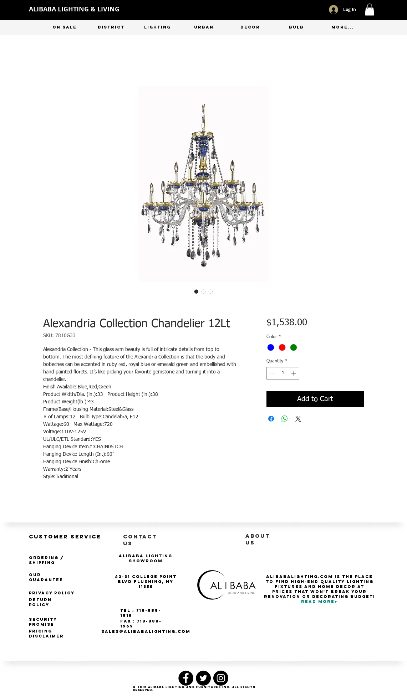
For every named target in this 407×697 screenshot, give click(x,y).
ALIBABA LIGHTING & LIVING (74, 9)
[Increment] (294, 373)
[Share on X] (298, 418)
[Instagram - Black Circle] (220, 678)
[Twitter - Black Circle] (203, 678)
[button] (370, 9)
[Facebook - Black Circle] (185, 678)
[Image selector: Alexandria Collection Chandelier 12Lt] (196, 291)
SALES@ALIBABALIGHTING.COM (145, 631)
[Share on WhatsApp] (284, 418)
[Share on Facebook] (271, 418)
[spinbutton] (283, 373)
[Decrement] (272, 373)
